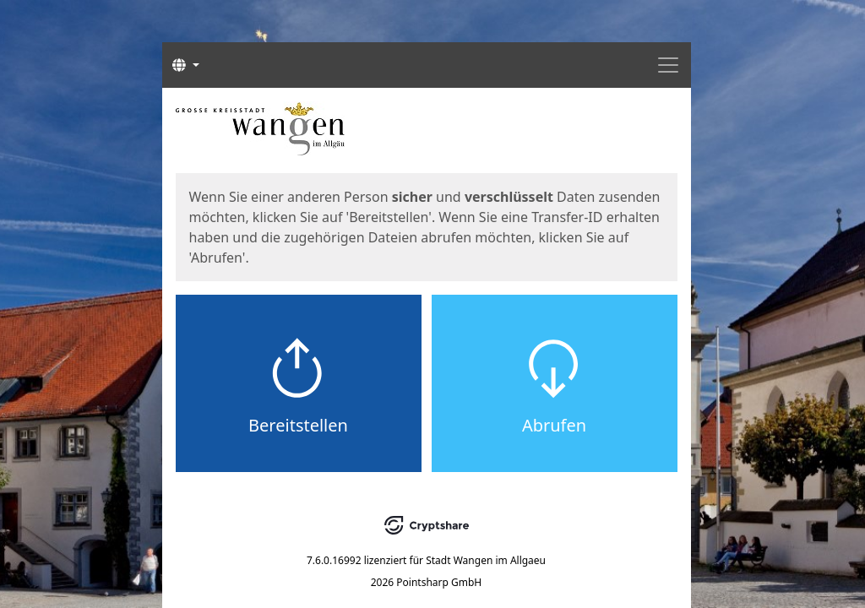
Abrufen (554, 425)
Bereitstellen (298, 425)
